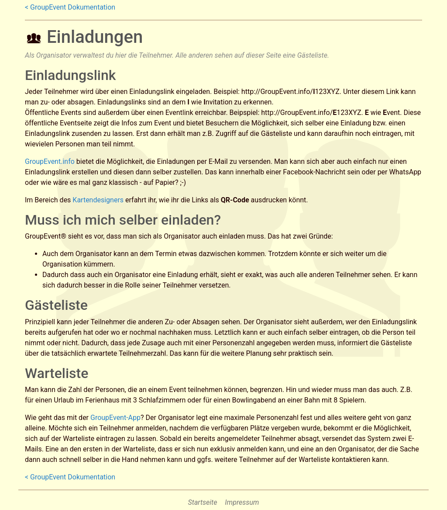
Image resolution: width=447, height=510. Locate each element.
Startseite (202, 502)
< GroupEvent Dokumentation (70, 7)
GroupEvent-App (115, 417)
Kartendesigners (98, 200)
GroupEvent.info (50, 161)
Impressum (242, 502)
